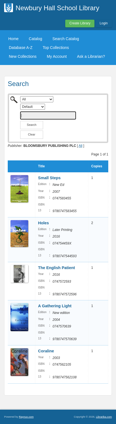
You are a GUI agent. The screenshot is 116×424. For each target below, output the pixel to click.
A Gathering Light (55, 306)
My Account (57, 56)
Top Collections (56, 47)
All (80, 146)
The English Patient (56, 268)
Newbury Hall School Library (57, 8)
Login (104, 23)
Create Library (79, 23)
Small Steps (49, 178)
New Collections (22, 56)
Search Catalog (65, 39)
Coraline (46, 351)
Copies (96, 166)
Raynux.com (26, 416)
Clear (31, 134)
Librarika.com (104, 416)
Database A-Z (21, 47)
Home (13, 39)
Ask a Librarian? (91, 56)
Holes (43, 223)
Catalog (35, 39)
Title (41, 166)
